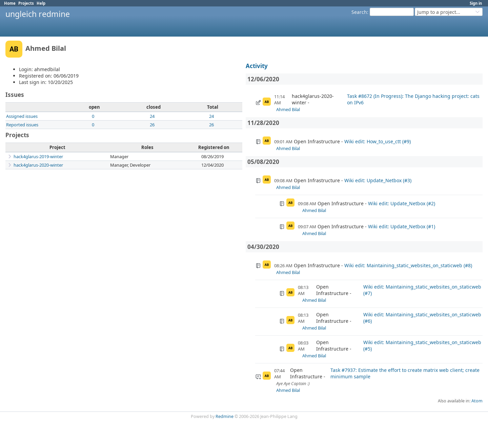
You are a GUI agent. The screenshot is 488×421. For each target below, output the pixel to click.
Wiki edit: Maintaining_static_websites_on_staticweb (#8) (408, 265)
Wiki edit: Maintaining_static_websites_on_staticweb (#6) (422, 317)
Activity (257, 66)
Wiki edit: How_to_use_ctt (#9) (377, 141)
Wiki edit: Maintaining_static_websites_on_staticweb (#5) (422, 345)
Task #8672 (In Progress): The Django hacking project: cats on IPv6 (413, 99)
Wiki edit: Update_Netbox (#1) (401, 226)
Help (41, 3)
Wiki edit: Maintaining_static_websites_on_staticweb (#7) (422, 289)
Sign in (476, 3)
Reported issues (22, 125)
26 (152, 125)
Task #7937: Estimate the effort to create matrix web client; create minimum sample (405, 373)
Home (10, 3)
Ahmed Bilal (288, 109)
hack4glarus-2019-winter (38, 156)
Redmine (224, 416)
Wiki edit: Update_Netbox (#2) (401, 203)
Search (359, 12)
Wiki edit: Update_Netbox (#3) (377, 180)
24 (152, 116)
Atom (477, 401)
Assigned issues (22, 116)
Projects (26, 3)
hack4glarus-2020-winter (38, 165)
